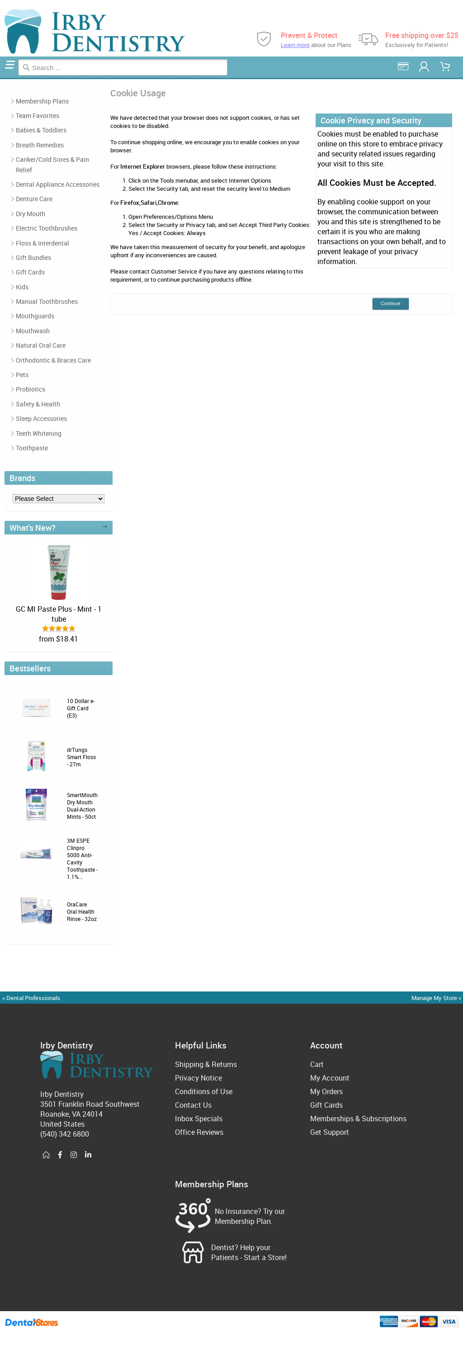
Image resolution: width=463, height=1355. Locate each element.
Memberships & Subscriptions (358, 1119)
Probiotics (30, 389)
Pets (22, 374)
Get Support (329, 1132)
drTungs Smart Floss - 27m (81, 757)
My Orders (326, 1091)
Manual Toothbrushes (47, 301)
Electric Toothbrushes (46, 228)
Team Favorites (37, 115)
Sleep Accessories (41, 418)
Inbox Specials (198, 1119)
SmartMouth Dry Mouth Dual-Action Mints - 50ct (82, 805)
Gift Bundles (33, 257)
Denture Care (34, 198)
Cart (317, 1064)
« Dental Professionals (31, 998)
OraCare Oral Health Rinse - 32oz (82, 911)
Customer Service (174, 271)
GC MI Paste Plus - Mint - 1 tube (59, 614)
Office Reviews (199, 1132)
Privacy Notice (198, 1078)
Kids (22, 287)
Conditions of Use (203, 1091)
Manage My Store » (437, 998)
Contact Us (193, 1105)
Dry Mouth (30, 213)
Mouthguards (35, 316)
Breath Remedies (40, 145)
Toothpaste (32, 448)
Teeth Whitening (38, 433)
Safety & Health (38, 404)
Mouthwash (33, 330)
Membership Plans (42, 101)
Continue (391, 303)
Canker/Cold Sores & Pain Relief (52, 164)
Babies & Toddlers (41, 130)
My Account (330, 1078)
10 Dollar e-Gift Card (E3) (80, 708)
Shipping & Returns (206, 1064)
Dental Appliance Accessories (57, 184)
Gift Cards (30, 272)
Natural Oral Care (41, 345)
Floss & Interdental (42, 243)
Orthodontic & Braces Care (53, 360)
